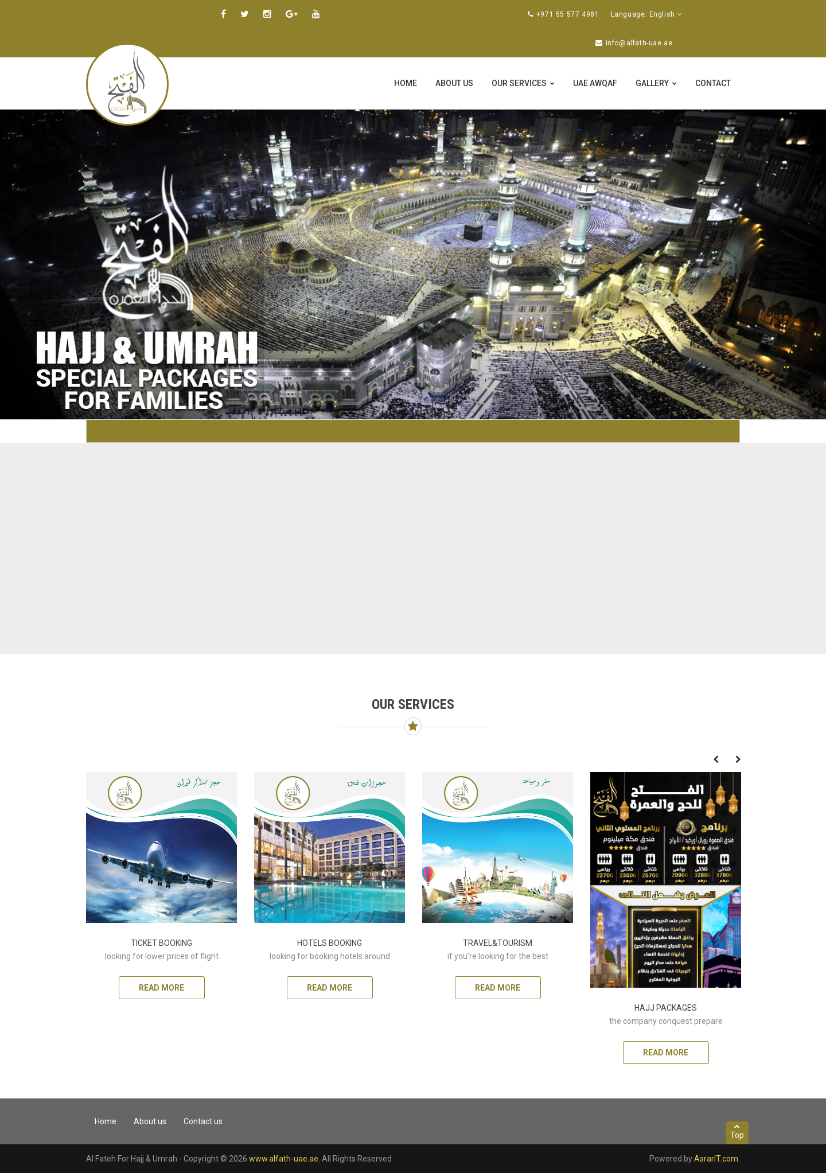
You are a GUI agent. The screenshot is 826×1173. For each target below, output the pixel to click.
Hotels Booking (329, 943)
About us (454, 83)
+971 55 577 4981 (567, 14)
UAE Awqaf (595, 83)
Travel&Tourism (497, 943)
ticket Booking (161, 943)
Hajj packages (665, 1007)
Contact (713, 83)
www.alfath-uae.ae (283, 1158)
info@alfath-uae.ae (639, 43)
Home (405, 83)
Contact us (203, 1121)
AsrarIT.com (716, 1158)
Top (737, 1132)
